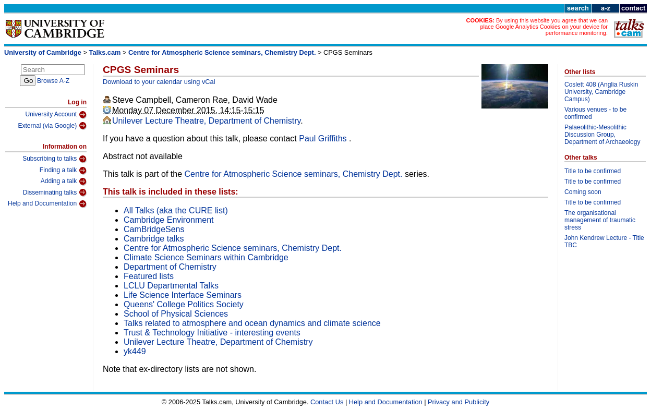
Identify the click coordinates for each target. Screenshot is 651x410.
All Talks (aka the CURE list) (176, 210)
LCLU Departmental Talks (171, 285)
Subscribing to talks (54, 159)
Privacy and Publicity (458, 402)
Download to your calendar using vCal (159, 82)
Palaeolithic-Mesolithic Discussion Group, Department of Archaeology (602, 135)
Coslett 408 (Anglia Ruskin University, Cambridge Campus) (601, 92)
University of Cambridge (42, 52)
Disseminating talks (55, 192)
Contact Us (326, 402)
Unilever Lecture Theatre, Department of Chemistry (206, 120)
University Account (56, 115)
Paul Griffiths (324, 138)
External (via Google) (52, 126)
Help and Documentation (47, 204)
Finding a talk (63, 170)
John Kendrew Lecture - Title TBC (604, 241)
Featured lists (149, 276)
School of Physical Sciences (176, 313)
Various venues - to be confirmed (595, 113)
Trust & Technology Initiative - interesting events (212, 332)
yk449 (135, 351)
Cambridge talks (154, 238)
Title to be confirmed (592, 171)
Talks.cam (105, 52)
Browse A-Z (53, 81)
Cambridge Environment (169, 219)
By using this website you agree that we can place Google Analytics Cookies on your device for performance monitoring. (544, 26)
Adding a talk (64, 181)
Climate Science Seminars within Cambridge (206, 257)
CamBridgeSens (154, 229)
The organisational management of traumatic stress (599, 220)
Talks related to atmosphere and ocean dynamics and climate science (252, 323)
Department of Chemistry (170, 266)
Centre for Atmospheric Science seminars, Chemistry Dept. (222, 52)
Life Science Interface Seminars (183, 295)
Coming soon (582, 192)
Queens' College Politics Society (184, 304)
